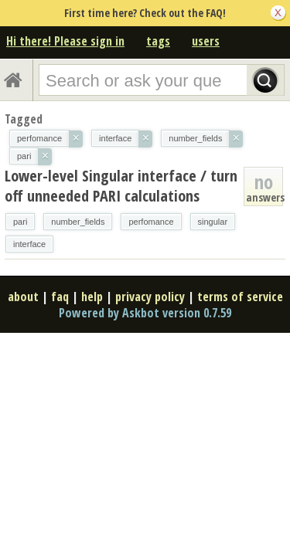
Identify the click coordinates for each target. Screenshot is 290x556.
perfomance (150, 221)
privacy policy (150, 296)
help (92, 296)
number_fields (77, 221)
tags (158, 40)
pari (20, 221)
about (23, 296)
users (206, 40)
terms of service (240, 296)
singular (213, 221)
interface (29, 244)
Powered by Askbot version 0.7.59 (145, 312)
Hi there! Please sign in (65, 40)
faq (60, 296)
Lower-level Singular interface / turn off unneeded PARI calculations (121, 185)
